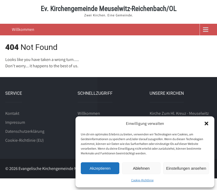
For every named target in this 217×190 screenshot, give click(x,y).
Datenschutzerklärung (24, 131)
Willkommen (23, 29)
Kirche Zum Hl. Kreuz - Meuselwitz (179, 113)
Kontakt (12, 113)
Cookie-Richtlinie (142, 180)
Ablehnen (141, 168)
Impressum (15, 122)
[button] (206, 123)
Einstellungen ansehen (186, 168)
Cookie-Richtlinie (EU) (24, 140)
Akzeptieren (99, 168)
